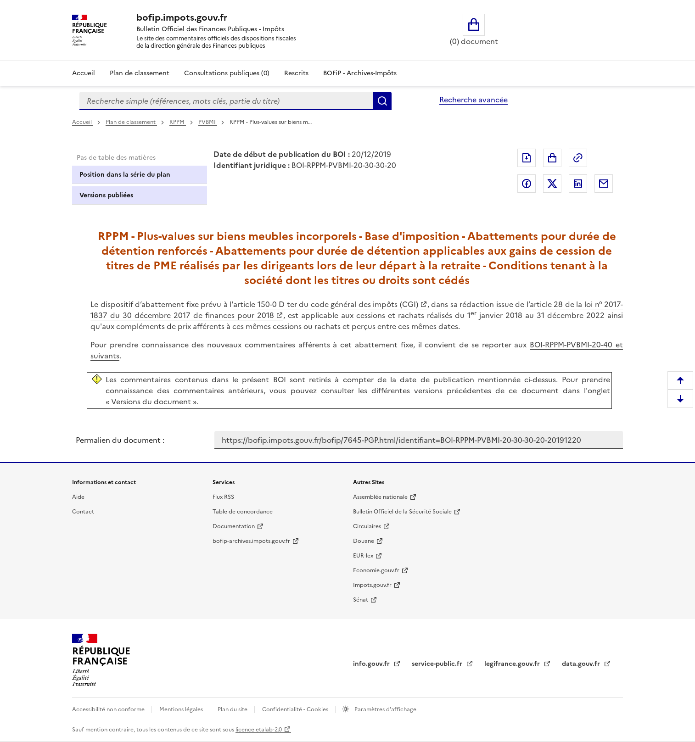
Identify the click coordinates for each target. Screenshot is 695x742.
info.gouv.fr (372, 664)
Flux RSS (223, 497)
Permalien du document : (120, 440)
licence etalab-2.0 (258, 729)
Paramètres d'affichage (384, 709)
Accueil (83, 73)
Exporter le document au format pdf (526, 158)
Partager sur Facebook (526, 183)
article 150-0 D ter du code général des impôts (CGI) (325, 304)
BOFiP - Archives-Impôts (360, 73)
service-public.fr (438, 664)
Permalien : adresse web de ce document (578, 158)
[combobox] (226, 101)
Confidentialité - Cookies (296, 709)
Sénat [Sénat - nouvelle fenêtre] (360, 600)
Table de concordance (243, 512)
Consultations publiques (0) (226, 73)
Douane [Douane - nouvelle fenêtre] (363, 541)
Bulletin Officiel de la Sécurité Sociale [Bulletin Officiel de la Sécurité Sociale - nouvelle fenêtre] (402, 512)
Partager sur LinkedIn (578, 183)
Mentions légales (181, 709)
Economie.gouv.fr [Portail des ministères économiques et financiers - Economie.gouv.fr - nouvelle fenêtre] (376, 570)
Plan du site (233, 709)
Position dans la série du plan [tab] (124, 174)
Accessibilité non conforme (109, 709)
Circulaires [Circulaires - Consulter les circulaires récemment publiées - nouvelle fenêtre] (367, 526)
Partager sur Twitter (552, 183)
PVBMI (207, 122)
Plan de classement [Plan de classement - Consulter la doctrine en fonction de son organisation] (139, 73)
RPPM (177, 122)
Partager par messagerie (603, 183)
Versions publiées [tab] (106, 195)
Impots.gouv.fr (372, 585)
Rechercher (382, 101)
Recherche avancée (473, 99)
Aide (78, 497)
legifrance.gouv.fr (513, 664)
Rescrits (296, 73)
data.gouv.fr (582, 664)
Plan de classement (131, 122)
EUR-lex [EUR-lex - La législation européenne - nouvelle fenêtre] (363, 556)
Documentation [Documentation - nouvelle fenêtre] (234, 526)
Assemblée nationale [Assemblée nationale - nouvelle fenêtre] (380, 497)
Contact (83, 512)
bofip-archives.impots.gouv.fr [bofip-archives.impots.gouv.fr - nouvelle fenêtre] (251, 541)
